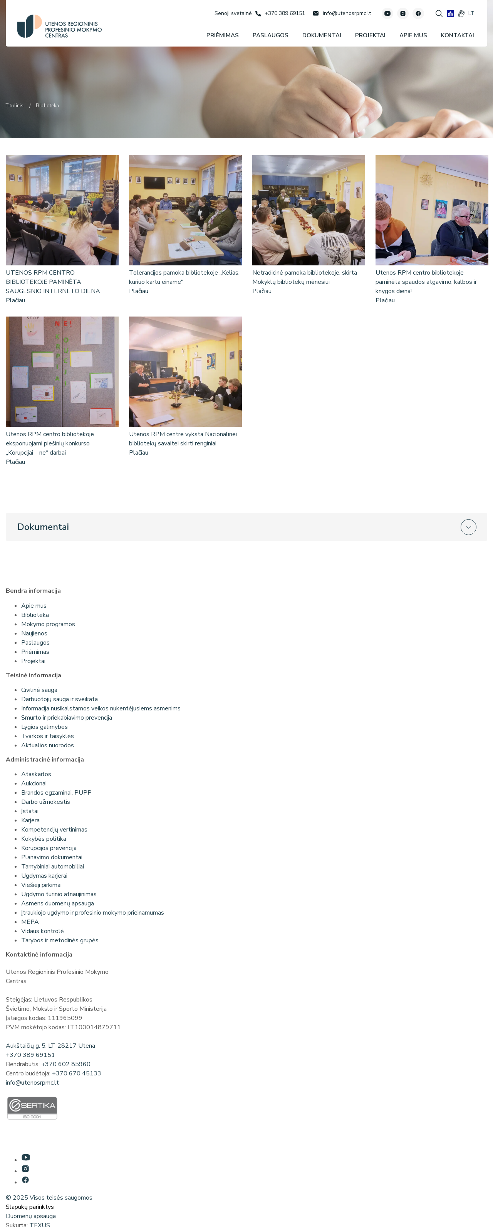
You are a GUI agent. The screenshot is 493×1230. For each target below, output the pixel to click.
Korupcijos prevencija (49, 848)
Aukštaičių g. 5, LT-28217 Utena (50, 1046)
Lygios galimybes (44, 727)
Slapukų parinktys (30, 1207)
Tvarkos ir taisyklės (47, 736)
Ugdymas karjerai (44, 876)
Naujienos (34, 633)
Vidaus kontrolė (42, 931)
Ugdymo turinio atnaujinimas (59, 894)
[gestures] (461, 13)
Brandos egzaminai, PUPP (56, 792)
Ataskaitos (36, 774)
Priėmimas (35, 652)
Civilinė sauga (39, 690)
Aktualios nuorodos (47, 745)
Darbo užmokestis (45, 802)
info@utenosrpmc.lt (32, 1082)
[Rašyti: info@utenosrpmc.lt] (342, 13)
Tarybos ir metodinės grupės (60, 940)
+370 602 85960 (66, 1064)
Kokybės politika (43, 839)
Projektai (33, 661)
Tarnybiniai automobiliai (52, 866)
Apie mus (34, 606)
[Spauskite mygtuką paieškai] (439, 13)
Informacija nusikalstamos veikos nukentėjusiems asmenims (101, 708)
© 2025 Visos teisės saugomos (49, 1197)
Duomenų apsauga (31, 1216)
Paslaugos (35, 642)
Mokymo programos (48, 624)
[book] (450, 13)
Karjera (30, 820)
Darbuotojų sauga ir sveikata (59, 699)
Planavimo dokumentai (51, 857)
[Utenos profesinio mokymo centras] (59, 26)
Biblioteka (35, 615)
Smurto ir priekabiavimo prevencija (66, 717)
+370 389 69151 (30, 1055)
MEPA (30, 922)
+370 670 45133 (76, 1073)
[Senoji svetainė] (233, 13)
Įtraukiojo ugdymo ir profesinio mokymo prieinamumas (92, 912)
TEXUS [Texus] (39, 1225)
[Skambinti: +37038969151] (280, 13)
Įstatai (30, 811)
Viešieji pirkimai (41, 885)
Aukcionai (34, 783)
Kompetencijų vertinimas (54, 829)
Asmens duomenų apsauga (57, 903)
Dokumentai (43, 527)
